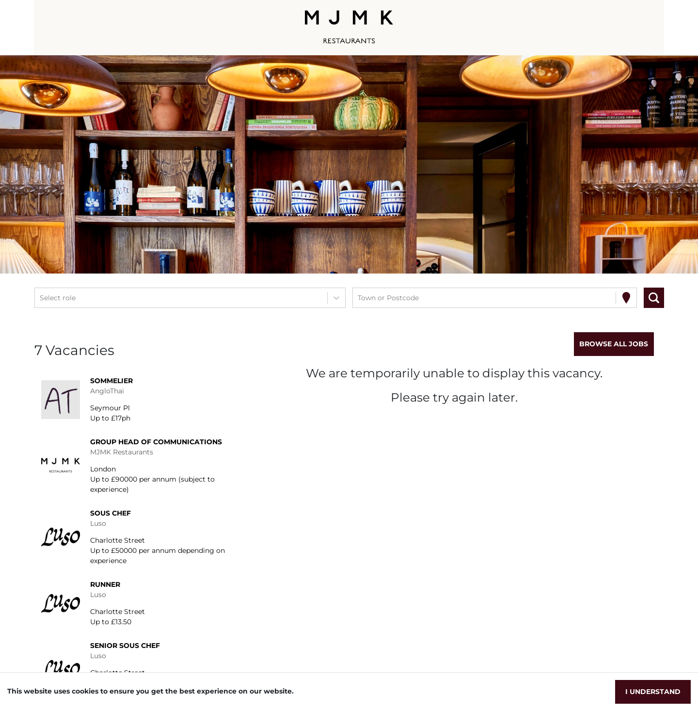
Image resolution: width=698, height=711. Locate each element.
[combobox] (41, 298)
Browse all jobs (613, 343)
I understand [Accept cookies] (653, 691)
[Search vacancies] (654, 298)
